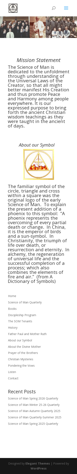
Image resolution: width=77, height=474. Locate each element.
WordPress (39, 468)
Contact (13, 378)
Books (12, 309)
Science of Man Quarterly (25, 302)
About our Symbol (20, 340)
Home (12, 296)
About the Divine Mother (24, 347)
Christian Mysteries (20, 359)
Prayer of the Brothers (23, 353)
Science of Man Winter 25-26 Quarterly (34, 405)
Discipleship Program (22, 315)
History (12, 327)
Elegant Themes (37, 463)
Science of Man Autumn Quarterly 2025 (34, 411)
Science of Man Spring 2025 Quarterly (33, 424)
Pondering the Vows (21, 365)
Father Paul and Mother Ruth (27, 334)
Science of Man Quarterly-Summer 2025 (34, 417)
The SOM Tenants (20, 321)
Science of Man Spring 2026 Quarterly (33, 398)
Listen (12, 372)
